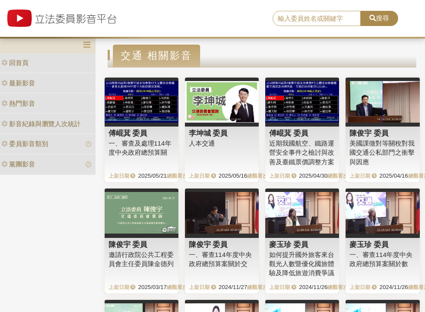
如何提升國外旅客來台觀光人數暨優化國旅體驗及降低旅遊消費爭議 (301, 264)
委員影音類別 (24, 143)
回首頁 (15, 62)
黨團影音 (18, 164)
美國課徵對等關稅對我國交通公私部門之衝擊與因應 (382, 153)
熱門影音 (18, 103)
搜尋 (379, 18)
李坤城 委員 (208, 133)
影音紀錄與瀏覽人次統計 (41, 123)
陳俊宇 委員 (369, 133)
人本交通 (202, 143)
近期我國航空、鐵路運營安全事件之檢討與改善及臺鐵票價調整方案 (301, 153)
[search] (317, 18)
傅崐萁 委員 (128, 133)
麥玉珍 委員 (288, 244)
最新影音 (18, 83)
